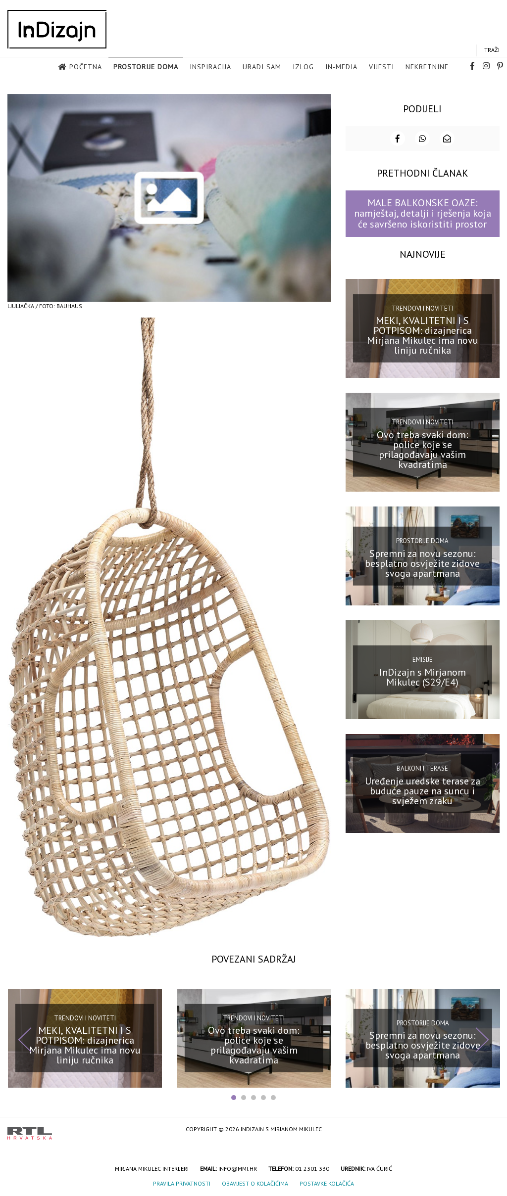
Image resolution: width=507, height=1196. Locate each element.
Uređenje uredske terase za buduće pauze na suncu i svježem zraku (422, 790)
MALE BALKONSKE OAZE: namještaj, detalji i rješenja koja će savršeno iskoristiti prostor (422, 212)
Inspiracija (210, 67)
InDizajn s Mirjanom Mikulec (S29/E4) (422, 676)
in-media (341, 67)
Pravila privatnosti (181, 1182)
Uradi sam (262, 67)
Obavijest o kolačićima (255, 1182)
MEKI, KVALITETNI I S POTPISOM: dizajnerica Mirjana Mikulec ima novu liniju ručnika (422, 334)
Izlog (303, 67)
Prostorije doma (145, 67)
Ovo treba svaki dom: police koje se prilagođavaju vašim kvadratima (422, 448)
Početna (85, 67)
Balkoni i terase (422, 767)
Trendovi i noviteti (423, 307)
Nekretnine (427, 67)
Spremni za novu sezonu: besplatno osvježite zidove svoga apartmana (422, 562)
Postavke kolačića (327, 1182)
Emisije (422, 658)
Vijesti (381, 67)
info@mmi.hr (237, 1167)
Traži (492, 50)
